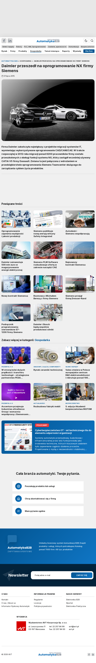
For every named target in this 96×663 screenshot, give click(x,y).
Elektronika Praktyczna (76, 606)
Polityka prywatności (43, 606)
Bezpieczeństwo (87, 47)
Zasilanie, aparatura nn (57, 47)
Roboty (19, 47)
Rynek (4, 51)
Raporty (66, 51)
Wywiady (77, 51)
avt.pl (71, 629)
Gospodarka (35, 51)
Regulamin (38, 599)
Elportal (69, 603)
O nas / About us (9, 603)
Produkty (22, 51)
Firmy (13, 51)
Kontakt (5, 599)
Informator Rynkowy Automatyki (16, 606)
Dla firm (89, 51)
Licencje (37, 603)
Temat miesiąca (51, 51)
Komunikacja (74, 47)
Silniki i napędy (8, 47)
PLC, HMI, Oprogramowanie (35, 47)
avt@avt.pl (74, 626)
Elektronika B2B (73, 599)
